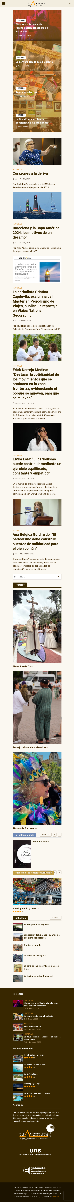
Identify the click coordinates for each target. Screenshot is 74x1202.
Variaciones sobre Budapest (38, 976)
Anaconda (55, 1197)
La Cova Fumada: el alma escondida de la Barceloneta (32, 121)
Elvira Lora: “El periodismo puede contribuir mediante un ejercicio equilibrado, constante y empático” (37, 466)
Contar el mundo (32, 945)
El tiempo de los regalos (36, 924)
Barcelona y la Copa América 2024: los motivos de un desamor (36, 233)
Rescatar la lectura (26, 92)
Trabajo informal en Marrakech (30, 747)
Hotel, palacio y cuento (26, 908)
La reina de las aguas (35, 955)
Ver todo (45, 834)
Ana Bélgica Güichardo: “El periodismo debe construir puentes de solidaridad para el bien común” (35, 541)
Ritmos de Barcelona (25, 828)
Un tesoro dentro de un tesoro (37, 1093)
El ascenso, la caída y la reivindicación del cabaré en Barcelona (32, 28)
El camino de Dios (23, 666)
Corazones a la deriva (30, 173)
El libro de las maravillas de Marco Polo (41, 967)
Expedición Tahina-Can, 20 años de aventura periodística (42, 936)
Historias (20, 20)
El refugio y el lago (32, 1084)
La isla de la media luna (34, 1064)
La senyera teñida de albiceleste (34, 61)
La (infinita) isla (30, 1074)
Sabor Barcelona (41, 841)
